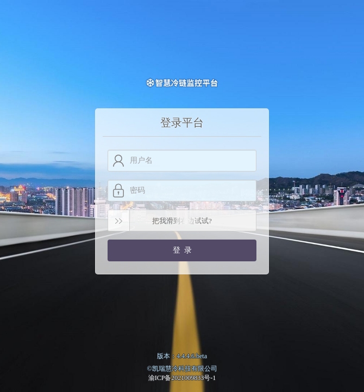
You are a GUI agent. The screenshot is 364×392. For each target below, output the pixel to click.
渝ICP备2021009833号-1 (182, 378)
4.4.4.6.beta (192, 356)
